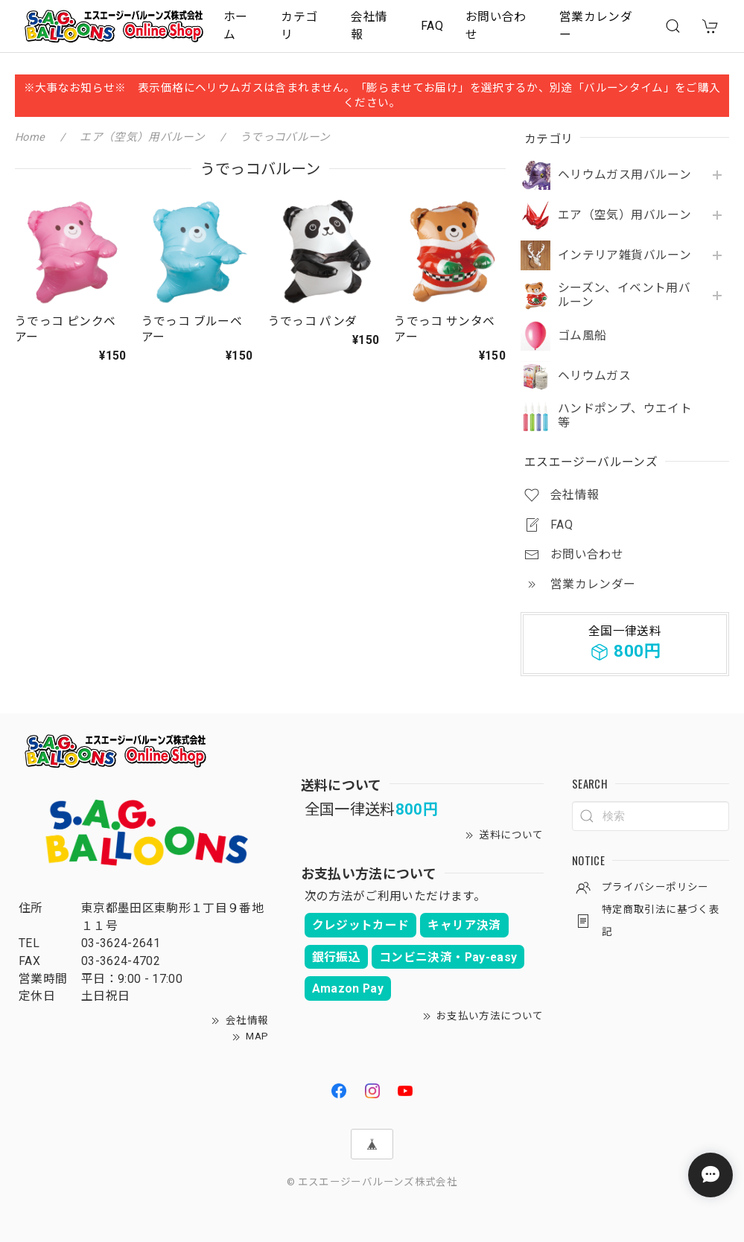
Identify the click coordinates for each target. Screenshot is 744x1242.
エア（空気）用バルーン (624, 215)
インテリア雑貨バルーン (624, 255)
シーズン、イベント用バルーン (624, 295)
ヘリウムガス (594, 376)
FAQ (432, 26)
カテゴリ (299, 26)
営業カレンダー (595, 26)
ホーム (235, 26)
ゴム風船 (582, 336)
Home (30, 137)
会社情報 (369, 26)
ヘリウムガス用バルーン (624, 175)
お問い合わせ (496, 26)
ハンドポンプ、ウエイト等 (625, 416)
